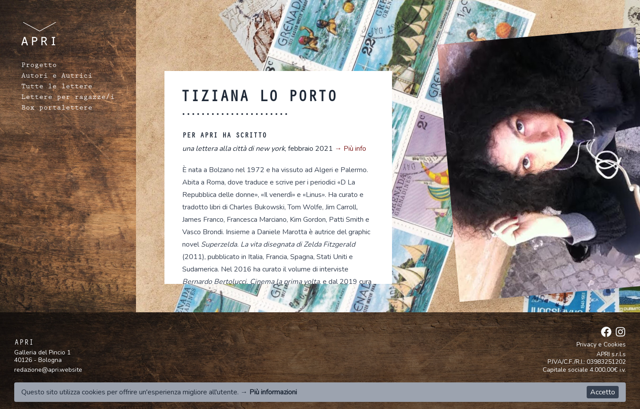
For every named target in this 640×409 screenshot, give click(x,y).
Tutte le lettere (56, 87)
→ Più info (350, 148)
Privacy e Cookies (601, 345)
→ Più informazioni (268, 392)
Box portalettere (56, 108)
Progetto (39, 66)
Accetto (602, 392)
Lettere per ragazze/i (68, 98)
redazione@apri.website (48, 370)
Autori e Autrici (56, 76)
